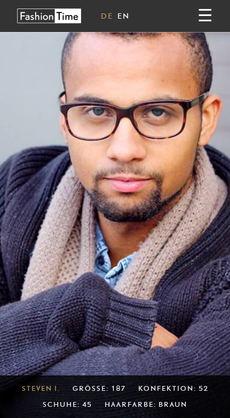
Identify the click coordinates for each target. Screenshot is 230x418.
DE (107, 15)
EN (123, 15)
